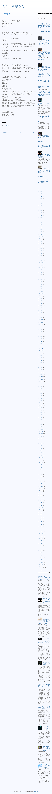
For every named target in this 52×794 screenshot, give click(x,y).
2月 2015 (40, 286)
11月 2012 (40, 350)
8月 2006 (40, 514)
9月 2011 (40, 384)
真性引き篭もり (13, 6)
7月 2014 (40, 303)
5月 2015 (40, 279)
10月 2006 (40, 510)
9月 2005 (40, 540)
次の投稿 (5, 132)
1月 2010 (40, 426)
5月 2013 (40, 336)
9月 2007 (40, 493)
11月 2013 (40, 322)
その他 (7, 125)
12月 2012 (40, 348)
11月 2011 (40, 379)
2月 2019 (40, 201)
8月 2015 (40, 272)
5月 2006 (40, 521)
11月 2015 (40, 265)
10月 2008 (40, 462)
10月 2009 (40, 433)
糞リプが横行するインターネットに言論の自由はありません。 (44, 146)
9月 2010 (40, 407)
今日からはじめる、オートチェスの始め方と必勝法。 (44, 156)
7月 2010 (40, 412)
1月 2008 (40, 483)
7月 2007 (40, 498)
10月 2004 (40, 567)
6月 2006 (40, 519)
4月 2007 (40, 505)
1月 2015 (40, 288)
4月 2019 (40, 196)
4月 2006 (40, 524)
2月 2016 (40, 258)
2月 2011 (40, 398)
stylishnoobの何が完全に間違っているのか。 (44, 103)
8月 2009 (40, 438)
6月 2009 (40, 443)
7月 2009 (40, 441)
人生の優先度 (41, 60)
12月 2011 (40, 376)
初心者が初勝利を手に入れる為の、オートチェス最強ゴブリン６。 (44, 75)
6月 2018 (40, 210)
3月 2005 (40, 555)
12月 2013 (40, 319)
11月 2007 (40, 488)
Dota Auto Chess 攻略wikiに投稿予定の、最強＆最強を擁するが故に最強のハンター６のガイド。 (44, 54)
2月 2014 (40, 315)
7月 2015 (40, 274)
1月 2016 (40, 260)
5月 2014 (40, 307)
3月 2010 (40, 422)
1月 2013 (40, 346)
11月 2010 (40, 403)
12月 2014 (40, 291)
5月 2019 (40, 193)
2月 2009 (40, 452)
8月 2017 (40, 220)
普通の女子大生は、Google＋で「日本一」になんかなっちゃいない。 (44, 578)
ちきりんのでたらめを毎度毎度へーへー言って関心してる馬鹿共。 (44, 707)
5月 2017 (40, 227)
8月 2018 (40, 205)
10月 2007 (40, 491)
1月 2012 (40, 374)
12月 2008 (40, 457)
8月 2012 (40, 357)
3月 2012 (40, 369)
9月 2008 (40, 464)
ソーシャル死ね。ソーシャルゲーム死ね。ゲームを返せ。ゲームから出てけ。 (44, 641)
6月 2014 (40, 305)
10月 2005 (40, 538)
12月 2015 (40, 262)
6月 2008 (40, 471)
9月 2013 (40, 326)
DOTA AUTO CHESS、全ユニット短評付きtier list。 (43, 137)
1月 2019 (40, 203)
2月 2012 (40, 372)
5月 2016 (40, 250)
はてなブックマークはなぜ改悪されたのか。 (46, 766)
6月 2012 (40, 362)
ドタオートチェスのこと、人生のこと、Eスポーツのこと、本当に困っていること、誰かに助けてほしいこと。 (44, 42)
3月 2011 (40, 395)
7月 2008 (40, 469)
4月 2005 (40, 552)
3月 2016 (40, 255)
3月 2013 (40, 341)
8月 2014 (40, 300)
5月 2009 (40, 445)
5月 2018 (40, 212)
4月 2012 (40, 367)
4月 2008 (40, 476)
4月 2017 (40, 229)
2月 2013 (40, 343)
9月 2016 (40, 241)
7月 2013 (40, 331)
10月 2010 (40, 405)
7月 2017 (40, 222)
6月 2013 (40, 334)
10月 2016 (40, 239)
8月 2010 (40, 410)
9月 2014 (40, 298)
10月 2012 (40, 353)
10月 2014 (40, 296)
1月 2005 (40, 559)
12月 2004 (40, 562)
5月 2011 (40, 391)
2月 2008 (40, 481)
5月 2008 (40, 474)
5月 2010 (40, 417)
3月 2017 (40, 231)
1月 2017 (40, 234)
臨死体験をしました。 (43, 176)
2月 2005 (40, 557)
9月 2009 (40, 436)
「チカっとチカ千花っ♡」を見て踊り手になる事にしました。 (44, 181)
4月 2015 (40, 281)
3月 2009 (40, 450)
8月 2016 (40, 243)
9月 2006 (40, 512)
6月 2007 (40, 500)
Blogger (36, 791)
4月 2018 (40, 215)
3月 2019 (40, 198)
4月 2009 (40, 448)
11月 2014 (40, 293)
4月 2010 (40, 419)
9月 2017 (40, 217)
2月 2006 (40, 529)
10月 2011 (40, 381)
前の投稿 (33, 132)
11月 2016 (40, 236)
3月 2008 (40, 479)
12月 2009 (40, 429)
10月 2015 (40, 267)
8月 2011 (40, 386)
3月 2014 (40, 312)
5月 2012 (40, 365)
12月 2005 (40, 533)
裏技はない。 (41, 141)
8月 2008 (40, 467)
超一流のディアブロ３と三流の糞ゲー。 (46, 663)
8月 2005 (40, 543)
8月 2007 (40, 495)
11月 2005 (40, 536)
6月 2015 (40, 277)
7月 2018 (40, 208)
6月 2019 (40, 191)
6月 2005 (40, 548)
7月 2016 (40, 246)
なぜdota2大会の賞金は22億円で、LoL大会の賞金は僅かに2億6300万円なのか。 (44, 620)
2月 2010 (40, 424)
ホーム (19, 132)
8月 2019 (40, 189)
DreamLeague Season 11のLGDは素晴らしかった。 (44, 82)
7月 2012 (40, 360)
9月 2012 (40, 355)
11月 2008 (40, 460)
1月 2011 (40, 400)
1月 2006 (40, 531)
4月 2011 (40, 393)
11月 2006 (40, 507)
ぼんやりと (40, 121)
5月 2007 (40, 502)
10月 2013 (40, 324)
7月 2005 (40, 545)
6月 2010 (40, 414)
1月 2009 (40, 455)
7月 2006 (40, 517)
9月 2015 (40, 269)
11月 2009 (40, 431)
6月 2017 (40, 224)
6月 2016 (40, 248)
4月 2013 (40, 338)
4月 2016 (40, 253)
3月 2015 (40, 284)
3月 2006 (40, 526)
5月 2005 (40, 550)
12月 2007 (40, 486)
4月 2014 (40, 310)
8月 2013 (40, 329)
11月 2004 (40, 564)
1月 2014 (40, 317)
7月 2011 (40, 388)
